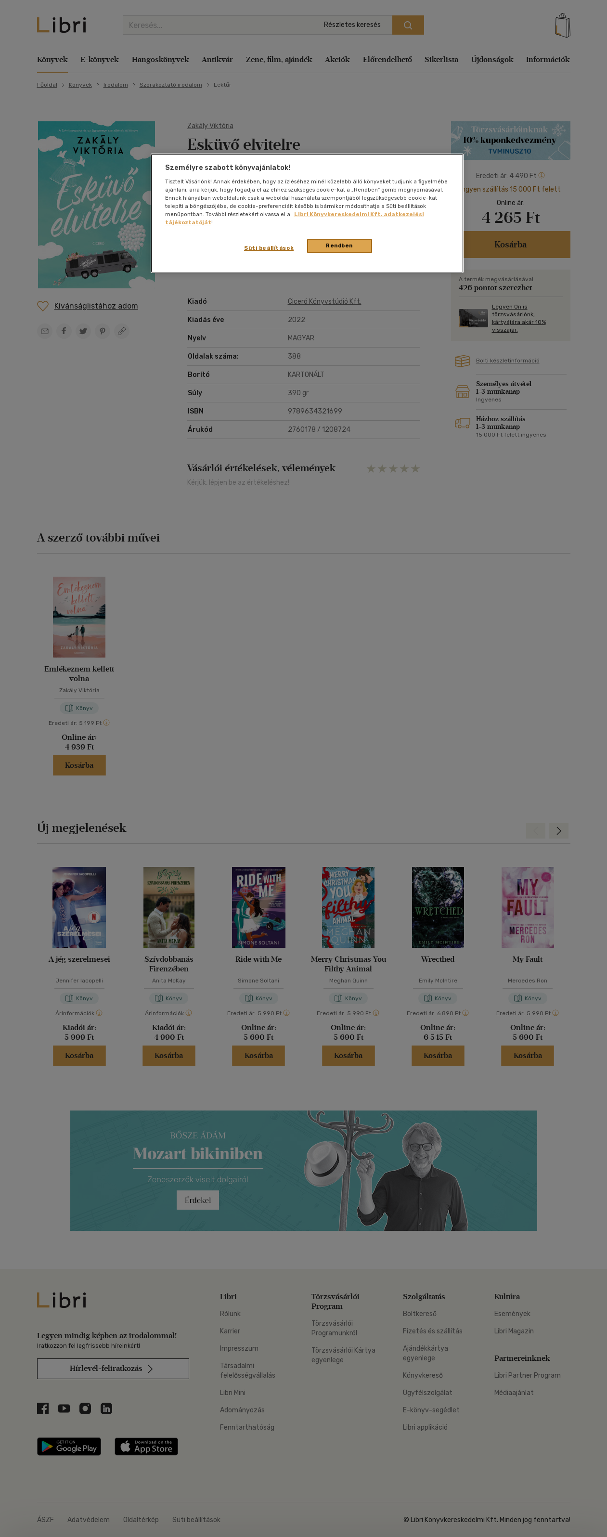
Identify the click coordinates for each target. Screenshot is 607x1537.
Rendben (339, 245)
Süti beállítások (269, 248)
